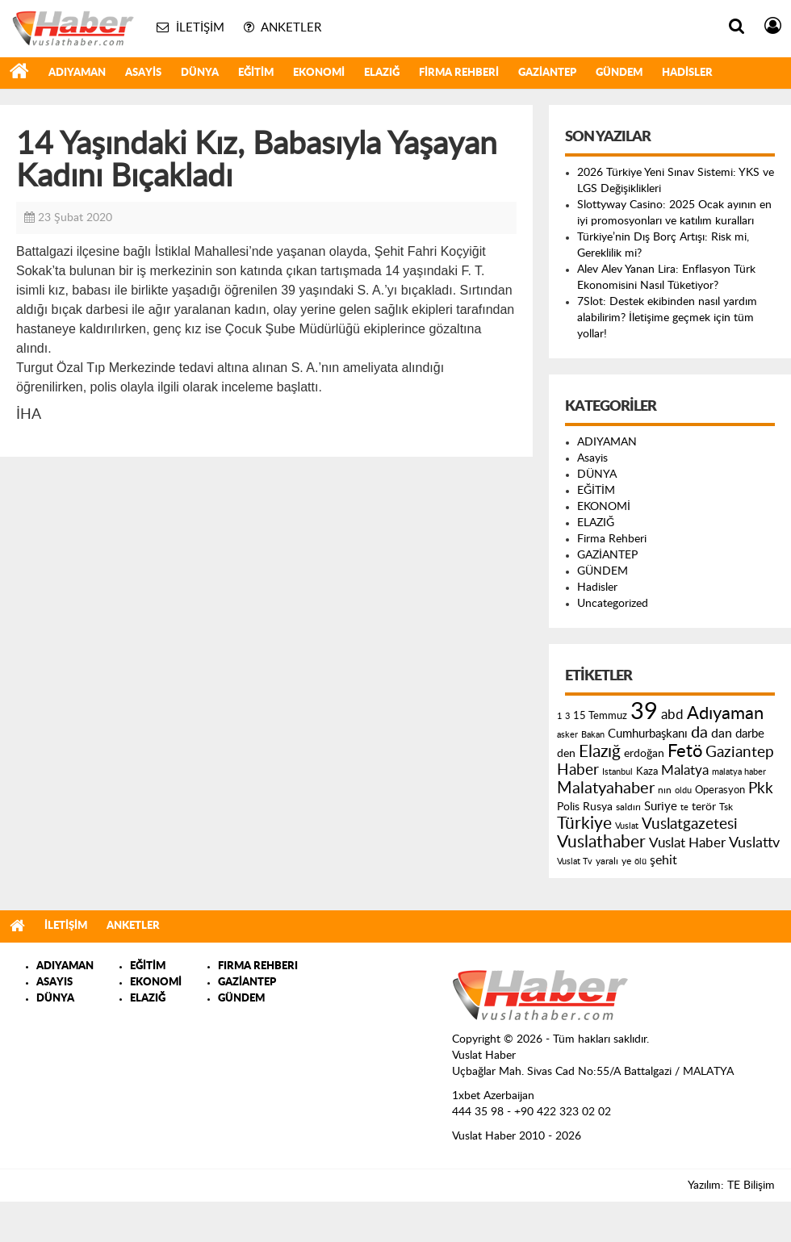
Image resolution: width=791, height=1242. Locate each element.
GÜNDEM (619, 73)
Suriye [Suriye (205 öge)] (660, 807)
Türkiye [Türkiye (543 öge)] (584, 823)
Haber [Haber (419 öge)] (578, 770)
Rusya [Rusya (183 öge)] (598, 807)
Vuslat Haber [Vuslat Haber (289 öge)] (687, 843)
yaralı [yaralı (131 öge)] (607, 861)
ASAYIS (54, 982)
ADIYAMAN (77, 73)
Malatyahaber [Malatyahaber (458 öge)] (606, 788)
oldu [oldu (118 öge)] (683, 790)
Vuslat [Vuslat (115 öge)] (626, 826)
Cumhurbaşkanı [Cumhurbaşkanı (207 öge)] (648, 734)
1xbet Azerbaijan (493, 1096)
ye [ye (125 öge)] (626, 861)
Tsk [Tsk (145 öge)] (726, 807)
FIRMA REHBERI (258, 966)
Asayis (143, 73)
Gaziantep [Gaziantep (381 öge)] (739, 752)
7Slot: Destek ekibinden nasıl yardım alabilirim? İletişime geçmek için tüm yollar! (667, 318)
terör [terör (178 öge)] (704, 807)
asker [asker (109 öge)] (567, 734)
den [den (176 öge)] (566, 753)
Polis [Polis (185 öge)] (568, 807)
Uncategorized (612, 603)
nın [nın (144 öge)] (665, 790)
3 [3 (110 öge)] (567, 716)
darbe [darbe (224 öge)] (749, 734)
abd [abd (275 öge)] (672, 715)
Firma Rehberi (459, 73)
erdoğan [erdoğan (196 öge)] (644, 753)
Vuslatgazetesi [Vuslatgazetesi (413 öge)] (690, 824)
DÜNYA (200, 73)
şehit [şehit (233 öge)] (663, 860)
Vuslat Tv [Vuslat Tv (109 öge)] (574, 861)
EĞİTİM (256, 73)
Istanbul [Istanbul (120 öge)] (617, 771)
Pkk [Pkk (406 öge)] (760, 789)
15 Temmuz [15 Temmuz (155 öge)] (600, 716)
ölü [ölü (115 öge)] (640, 861)
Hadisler (687, 73)
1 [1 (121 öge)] (559, 716)
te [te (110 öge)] (684, 807)
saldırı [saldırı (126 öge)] (628, 807)
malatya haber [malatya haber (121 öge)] (739, 771)
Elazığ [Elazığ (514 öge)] (600, 751)
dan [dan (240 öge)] (721, 733)
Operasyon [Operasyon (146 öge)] (720, 790)
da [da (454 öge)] (699, 733)
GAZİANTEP (547, 73)
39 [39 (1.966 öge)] (644, 712)
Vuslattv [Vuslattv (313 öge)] (754, 843)
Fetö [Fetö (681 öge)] (685, 751)
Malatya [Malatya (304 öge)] (685, 770)
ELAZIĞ (382, 73)
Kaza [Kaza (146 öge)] (647, 771)
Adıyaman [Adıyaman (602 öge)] (725, 713)
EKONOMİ (319, 73)
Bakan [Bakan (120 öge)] (593, 734)
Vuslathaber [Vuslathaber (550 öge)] (601, 842)
